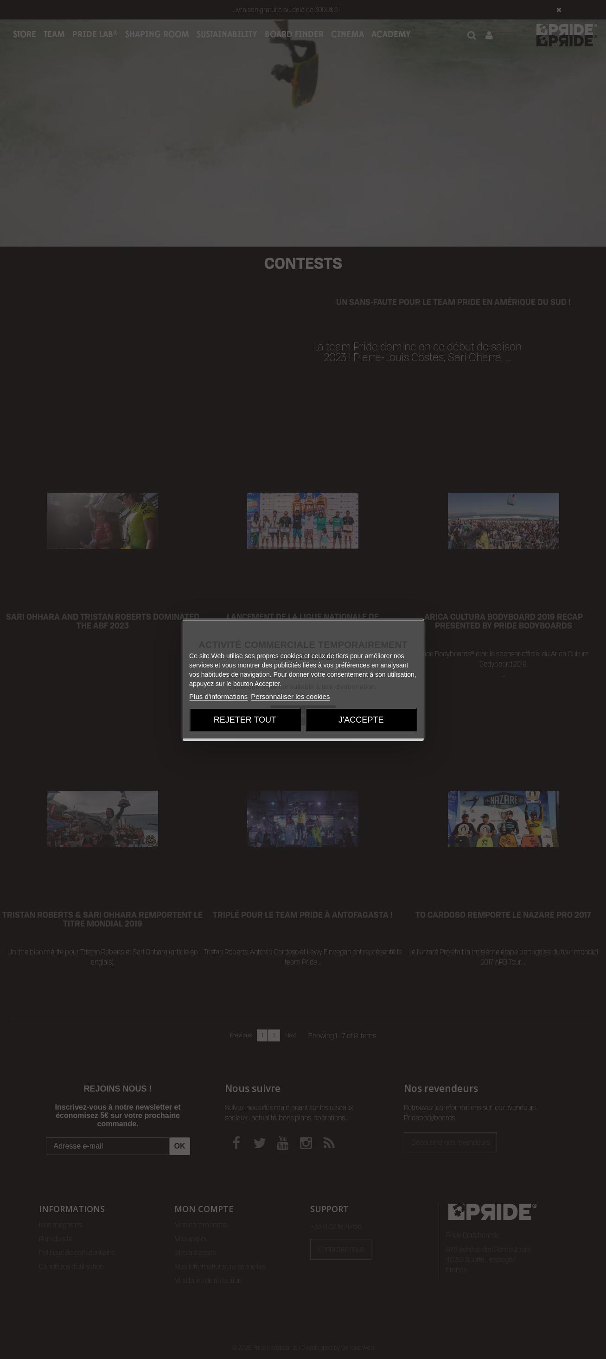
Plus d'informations (218, 696)
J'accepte (360, 719)
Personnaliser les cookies (290, 696)
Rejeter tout (245, 719)
